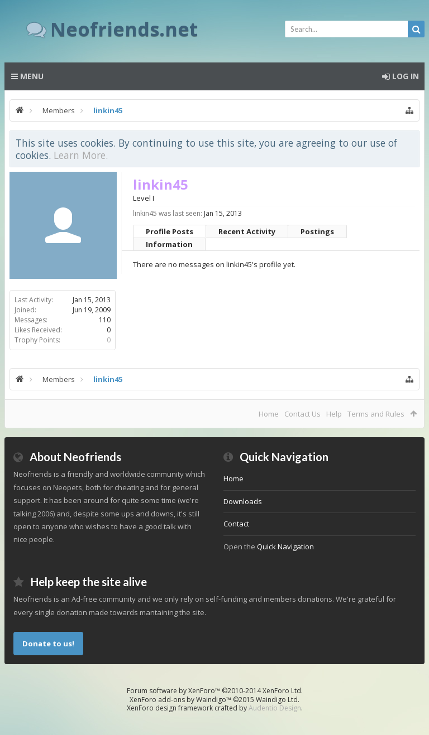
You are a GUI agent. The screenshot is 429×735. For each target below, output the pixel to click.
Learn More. (81, 155)
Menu (27, 76)
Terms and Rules (375, 414)
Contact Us (302, 414)
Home (269, 414)
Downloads (242, 501)
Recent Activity (246, 231)
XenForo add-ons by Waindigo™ (180, 699)
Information (169, 244)
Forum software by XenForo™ (215, 690)
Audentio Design (275, 708)
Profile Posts (169, 231)
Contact (236, 524)
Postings (317, 231)
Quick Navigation (285, 546)
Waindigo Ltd (277, 699)
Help (334, 414)
